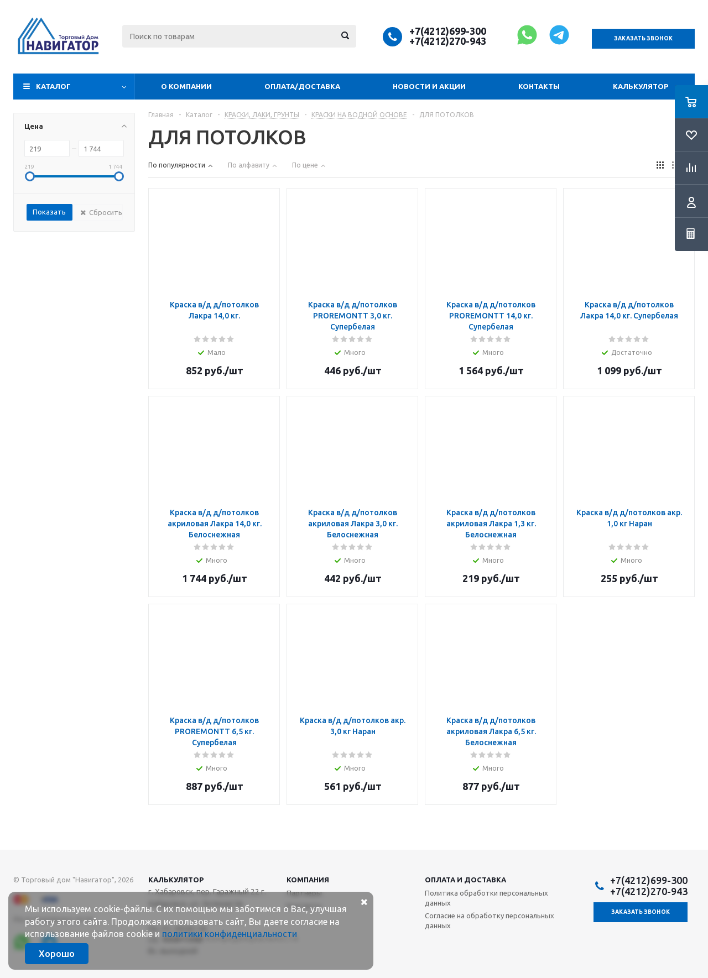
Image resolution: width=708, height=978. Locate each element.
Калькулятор (640, 86)
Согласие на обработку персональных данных (489, 920)
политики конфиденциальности (229, 934)
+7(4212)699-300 (447, 31)
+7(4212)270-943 (447, 41)
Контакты (539, 86)
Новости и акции (429, 86)
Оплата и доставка (465, 879)
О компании (186, 86)
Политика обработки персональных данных (486, 898)
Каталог (53, 86)
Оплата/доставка (302, 86)
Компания (308, 879)
